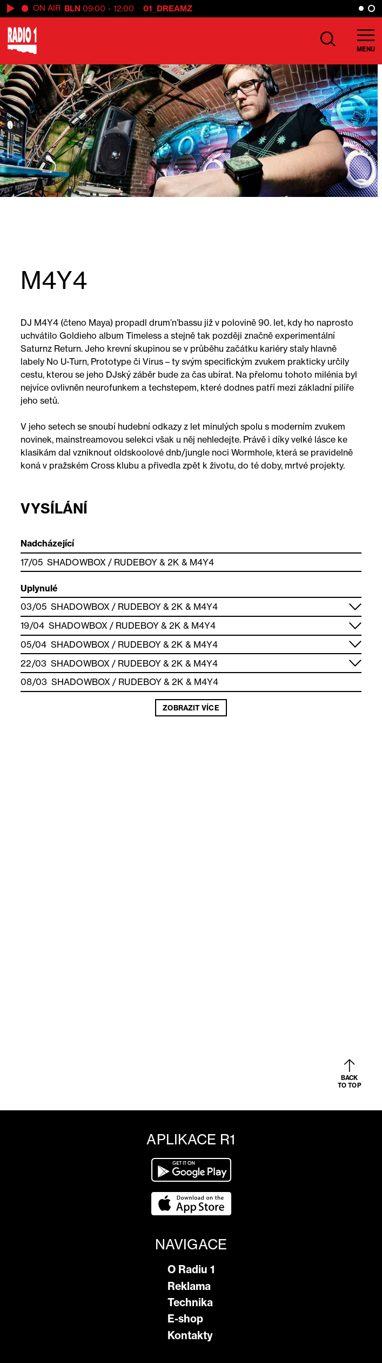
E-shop (185, 1318)
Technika (190, 1302)
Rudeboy (135, 562)
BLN (72, 8)
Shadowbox (76, 562)
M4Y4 (202, 562)
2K (173, 562)
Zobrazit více (191, 707)
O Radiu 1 (191, 1269)
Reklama (189, 1286)
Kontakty (190, 1335)
